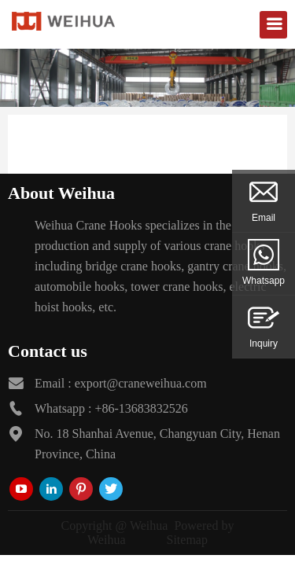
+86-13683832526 (140, 408)
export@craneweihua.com (141, 383)
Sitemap (187, 539)
